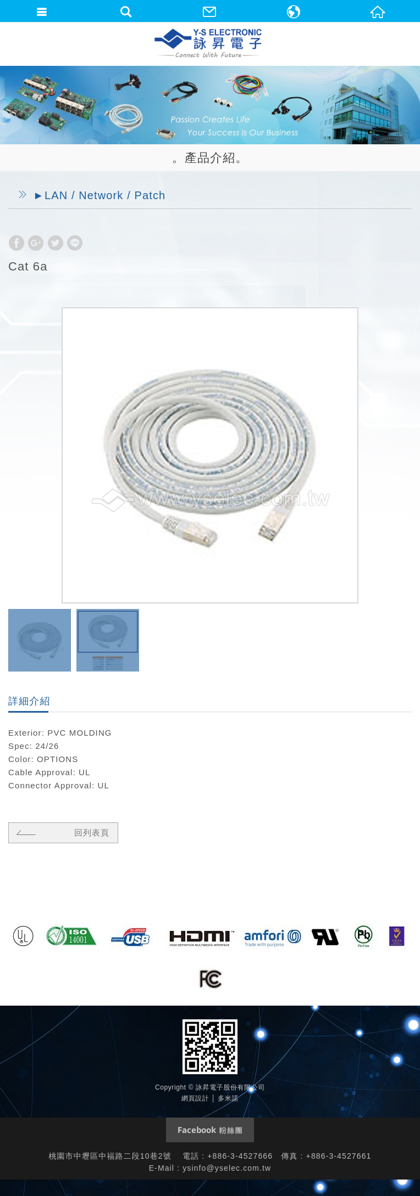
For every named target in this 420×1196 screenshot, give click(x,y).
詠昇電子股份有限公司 (209, 43)
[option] (210, 455)
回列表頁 (61, 832)
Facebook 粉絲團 (210, 1130)
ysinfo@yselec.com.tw (227, 1168)
